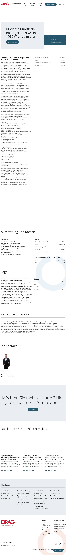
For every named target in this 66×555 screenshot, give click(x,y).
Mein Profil (60, 5)
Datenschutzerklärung (42, 549)
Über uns (25, 4)
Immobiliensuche (51, 4)
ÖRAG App (40, 4)
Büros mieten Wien (5, 498)
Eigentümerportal (16, 3)
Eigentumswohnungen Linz (56, 493)
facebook (60, 544)
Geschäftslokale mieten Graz (41, 508)
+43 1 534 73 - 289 (7, 374)
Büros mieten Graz (38, 506)
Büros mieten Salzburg (22, 500)
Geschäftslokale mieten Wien (8, 501)
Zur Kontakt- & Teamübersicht (8, 545)
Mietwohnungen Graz (39, 493)
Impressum (35, 549)
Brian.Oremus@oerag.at (8, 376)
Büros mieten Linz (54, 496)
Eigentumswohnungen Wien (7, 496)
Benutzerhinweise (50, 549)
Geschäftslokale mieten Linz (57, 498)
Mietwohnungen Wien (6, 493)
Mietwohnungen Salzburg (23, 493)
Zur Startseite (5, 4)
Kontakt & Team (32, 4)
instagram (64, 544)
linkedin (55, 544)
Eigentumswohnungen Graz (40, 496)
